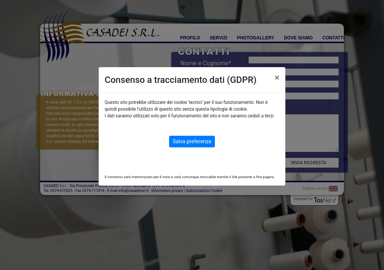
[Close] (276, 77)
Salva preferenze (191, 141)
